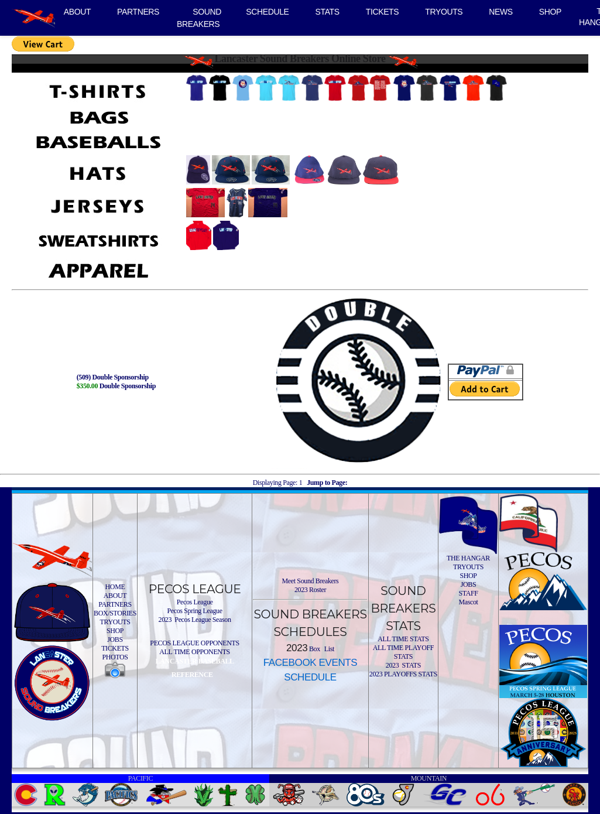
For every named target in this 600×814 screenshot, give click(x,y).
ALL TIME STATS (403, 639)
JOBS (115, 639)
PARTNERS (138, 11)
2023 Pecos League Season (195, 619)
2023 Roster (310, 590)
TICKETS (382, 11)
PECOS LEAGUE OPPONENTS (194, 643)
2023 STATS (403, 665)
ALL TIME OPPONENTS (194, 652)
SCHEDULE (267, 11)
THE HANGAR (468, 558)
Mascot (468, 602)
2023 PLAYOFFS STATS (403, 674)
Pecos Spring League (194, 611)
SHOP (550, 11)
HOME (115, 587)
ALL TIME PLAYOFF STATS (403, 652)
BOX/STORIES (115, 613)
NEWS (501, 11)
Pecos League (195, 602)
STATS (328, 11)
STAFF (468, 593)
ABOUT (77, 11)
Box (313, 649)
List (328, 649)
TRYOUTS (443, 11)
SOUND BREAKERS (199, 18)
